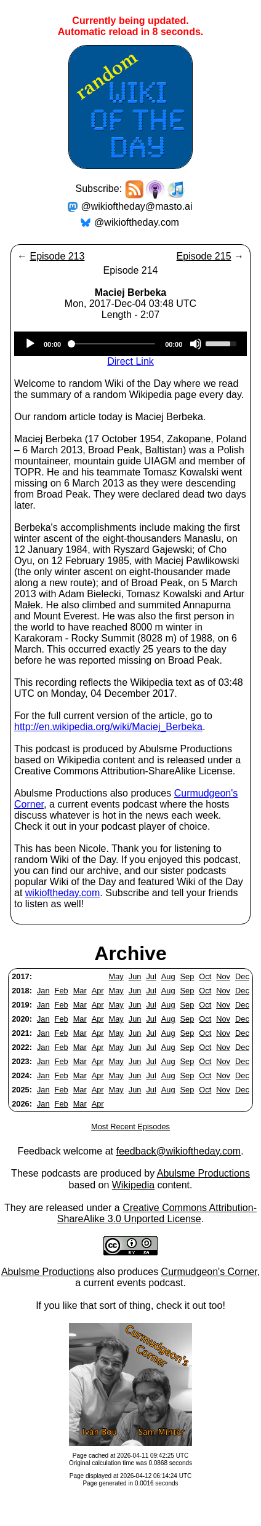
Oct (205, 976)
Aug (168, 976)
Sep (187, 976)
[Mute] (196, 344)
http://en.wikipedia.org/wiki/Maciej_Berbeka (108, 726)
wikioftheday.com (62, 893)
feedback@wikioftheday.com (178, 1151)
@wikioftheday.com (136, 222)
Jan (43, 990)
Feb (61, 990)
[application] (130, 344)
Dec (242, 976)
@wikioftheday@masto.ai (137, 206)
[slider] (113, 343)
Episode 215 (204, 256)
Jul (151, 976)
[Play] (30, 344)
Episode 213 (57, 256)
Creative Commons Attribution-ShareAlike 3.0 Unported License (157, 1213)
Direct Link (130, 361)
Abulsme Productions (203, 1173)
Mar (80, 990)
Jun (135, 976)
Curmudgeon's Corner (209, 1271)
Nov (223, 976)
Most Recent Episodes (130, 1126)
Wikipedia (133, 1185)
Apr (98, 990)
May (116, 976)
